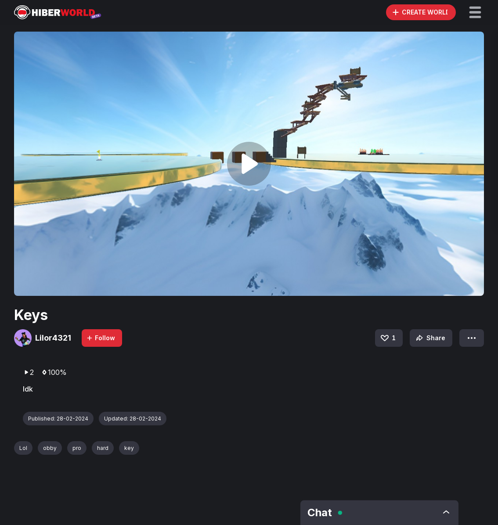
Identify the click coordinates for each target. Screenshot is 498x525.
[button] (475, 12)
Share (429, 338)
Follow (100, 338)
